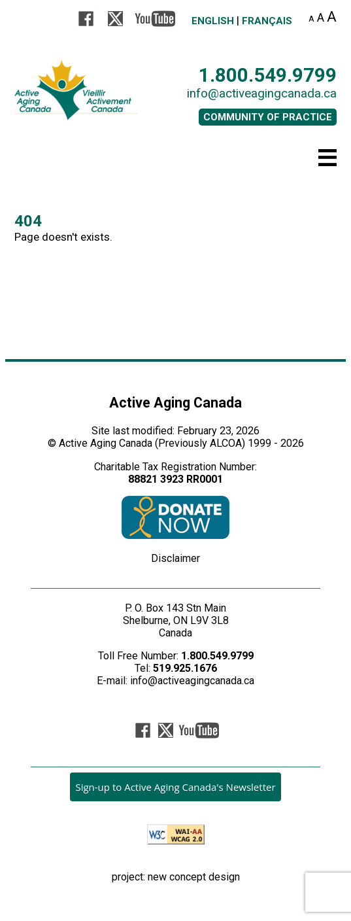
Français (267, 21)
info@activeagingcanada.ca (262, 93)
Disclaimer (175, 558)
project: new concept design (176, 877)
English (213, 21)
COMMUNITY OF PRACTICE (267, 117)
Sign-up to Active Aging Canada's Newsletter (175, 786)
